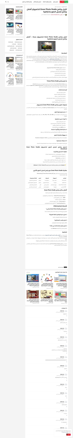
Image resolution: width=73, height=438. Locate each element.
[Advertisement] (46, 26)
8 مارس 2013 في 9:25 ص (60, 403)
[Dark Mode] (8, 2)
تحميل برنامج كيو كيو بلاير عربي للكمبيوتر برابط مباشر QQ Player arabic (10, 31)
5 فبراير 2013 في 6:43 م (60, 366)
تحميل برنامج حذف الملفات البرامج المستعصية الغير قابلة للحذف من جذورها (19, 31)
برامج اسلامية (10, 42)
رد (66, 315)
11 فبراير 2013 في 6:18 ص (60, 394)
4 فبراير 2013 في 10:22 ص (60, 358)
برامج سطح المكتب (18, 50)
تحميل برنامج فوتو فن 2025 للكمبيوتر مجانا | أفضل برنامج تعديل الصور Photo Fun (33, 284)
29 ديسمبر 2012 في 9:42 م (60, 320)
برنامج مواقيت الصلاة (47, 2)
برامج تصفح (20, 48)
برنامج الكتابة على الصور (27, 2)
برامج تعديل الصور (58, 6)
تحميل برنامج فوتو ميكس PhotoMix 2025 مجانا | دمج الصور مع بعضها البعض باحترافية (61, 285)
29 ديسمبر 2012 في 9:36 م (60, 312)
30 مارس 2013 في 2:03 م (60, 411)
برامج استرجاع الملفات (18, 42)
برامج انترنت (14, 44)
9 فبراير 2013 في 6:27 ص (60, 375)
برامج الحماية (20, 44)
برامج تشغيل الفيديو (11, 46)
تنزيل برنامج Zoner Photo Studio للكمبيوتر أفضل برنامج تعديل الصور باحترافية (10, 17)
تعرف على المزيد (65, 432)
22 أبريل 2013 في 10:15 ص (60, 420)
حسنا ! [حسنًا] (68, 434)
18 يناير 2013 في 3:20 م (60, 347)
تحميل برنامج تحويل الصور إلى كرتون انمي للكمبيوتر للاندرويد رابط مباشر (46, 300)
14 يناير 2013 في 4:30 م (60, 338)
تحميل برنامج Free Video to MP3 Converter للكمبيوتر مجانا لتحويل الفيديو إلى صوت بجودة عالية (19, 66)
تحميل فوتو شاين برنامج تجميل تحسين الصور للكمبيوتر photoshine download (33, 300)
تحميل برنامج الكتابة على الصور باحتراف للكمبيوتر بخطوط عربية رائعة (60, 300)
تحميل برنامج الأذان (37, 2)
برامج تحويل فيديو (19, 46)
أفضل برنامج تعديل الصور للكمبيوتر (52, 235)
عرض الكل (28, 272)
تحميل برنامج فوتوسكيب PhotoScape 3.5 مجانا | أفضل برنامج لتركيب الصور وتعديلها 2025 (47, 285)
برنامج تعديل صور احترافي (54, 59)
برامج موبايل (12, 50)
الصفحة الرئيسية (64, 6)
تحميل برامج (55, 2)
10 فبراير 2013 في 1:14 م (60, 385)
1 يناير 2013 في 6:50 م (61, 329)
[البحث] (6, 2)
